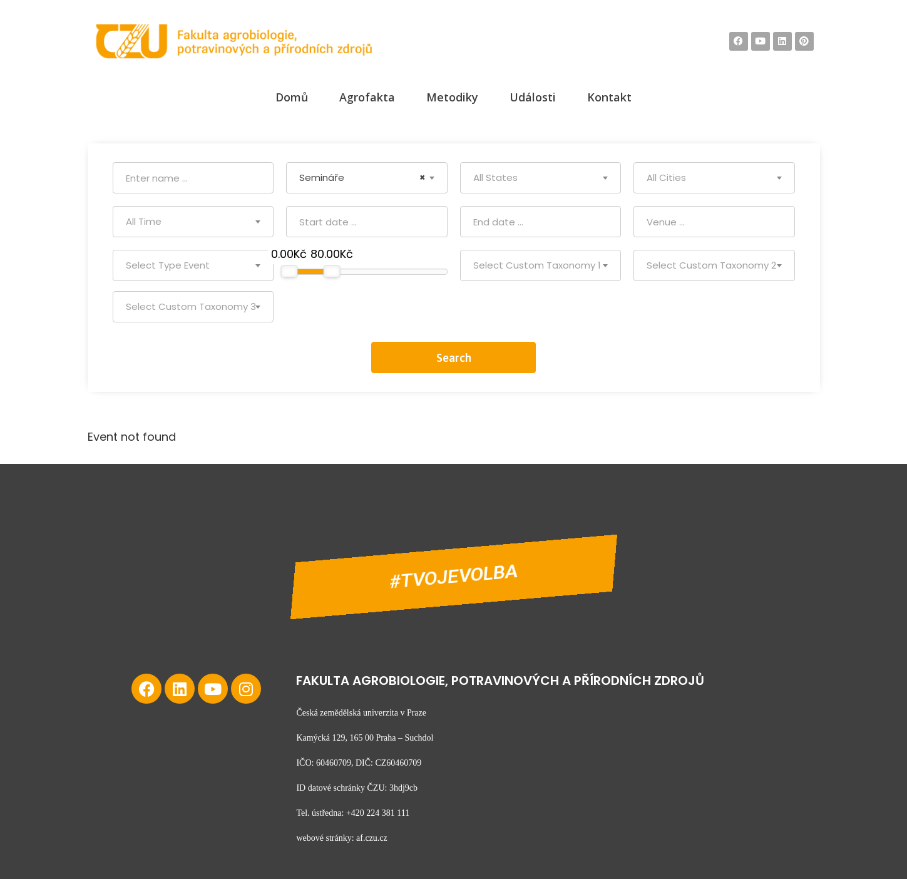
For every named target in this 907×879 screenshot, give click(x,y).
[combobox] (367, 177)
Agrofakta (367, 97)
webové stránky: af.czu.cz (341, 838)
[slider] (288, 271)
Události (533, 97)
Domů (291, 97)
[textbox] (541, 178)
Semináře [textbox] (362, 177)
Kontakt (609, 97)
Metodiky (452, 97)
